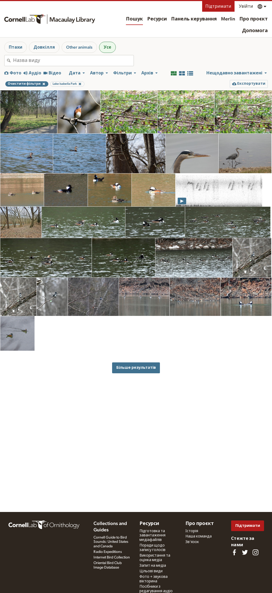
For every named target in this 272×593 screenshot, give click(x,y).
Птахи (15, 47)
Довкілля (44, 47)
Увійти (246, 6)
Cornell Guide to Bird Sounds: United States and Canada (111, 542)
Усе (107, 47)
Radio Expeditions (108, 552)
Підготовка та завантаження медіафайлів (152, 535)
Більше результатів (136, 368)
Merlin (228, 19)
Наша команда (198, 536)
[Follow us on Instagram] (255, 552)
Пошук (134, 19)
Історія (191, 531)
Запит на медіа (152, 565)
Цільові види (151, 571)
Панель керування (194, 19)
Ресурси (157, 19)
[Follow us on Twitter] (245, 552)
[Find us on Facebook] (234, 552)
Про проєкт (253, 19)
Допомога (255, 30)
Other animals (79, 47)
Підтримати (218, 6)
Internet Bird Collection (112, 557)
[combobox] (73, 60)
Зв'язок (192, 542)
